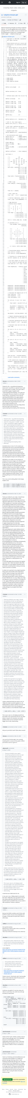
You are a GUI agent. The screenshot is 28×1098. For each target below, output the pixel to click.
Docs (25, 1089)
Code (4, 23)
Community (20, 1089)
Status (15, 1089)
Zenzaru (5, 381)
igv (2, 15)
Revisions (12, 23)
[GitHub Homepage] (10, 1094)
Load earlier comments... (14, 377)
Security (11, 1089)
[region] (14, 206)
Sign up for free (7, 1079)
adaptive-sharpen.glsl (11, 15)
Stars (22, 23)
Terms (3, 1089)
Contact (10, 1090)
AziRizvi (5, 923)
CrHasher (5, 413)
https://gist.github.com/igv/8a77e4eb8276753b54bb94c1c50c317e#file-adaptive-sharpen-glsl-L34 (13, 951)
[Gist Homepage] (9, 2)
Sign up (24, 2)
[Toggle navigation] (2, 2)
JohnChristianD (6, 1031)
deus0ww (5, 937)
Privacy (7, 1089)
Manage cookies (16, 1090)
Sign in (18, 2)
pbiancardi (5, 748)
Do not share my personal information (14, 1092)
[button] (20, 20)
